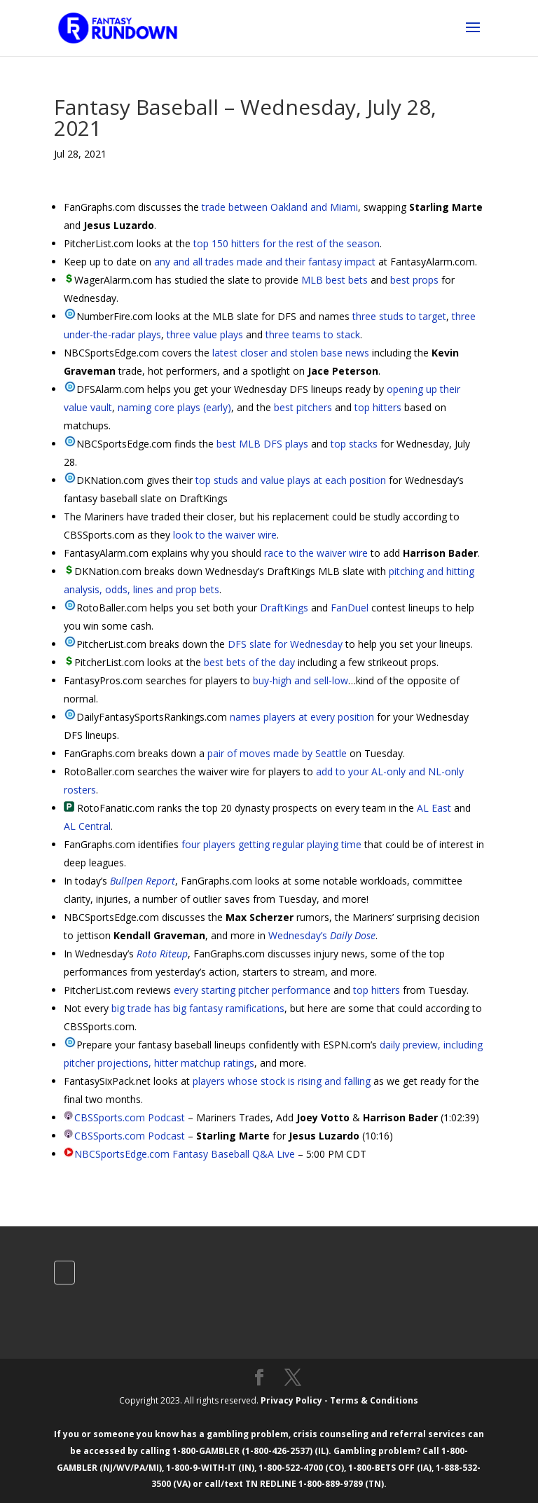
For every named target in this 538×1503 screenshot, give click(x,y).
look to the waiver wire (225, 534)
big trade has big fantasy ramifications (197, 1008)
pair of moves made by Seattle (277, 753)
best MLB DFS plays (262, 443)
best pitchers (303, 407)
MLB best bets (334, 279)
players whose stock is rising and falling (282, 1081)
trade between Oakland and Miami (280, 207)
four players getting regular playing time (271, 844)
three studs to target (399, 316)
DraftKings (284, 607)
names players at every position (302, 716)
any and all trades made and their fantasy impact (264, 261)
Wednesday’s (321, 935)
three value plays (205, 334)
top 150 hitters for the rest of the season (286, 243)
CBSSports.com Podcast (129, 1117)
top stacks (354, 443)
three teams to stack (312, 334)
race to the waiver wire (316, 553)
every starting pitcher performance (252, 990)
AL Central (87, 826)
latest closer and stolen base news (290, 352)
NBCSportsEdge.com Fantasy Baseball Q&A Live (184, 1154)
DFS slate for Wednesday (285, 644)
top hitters (377, 407)
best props (414, 279)
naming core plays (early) (174, 407)
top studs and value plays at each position (290, 480)
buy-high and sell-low (300, 680)
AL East (434, 808)
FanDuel (349, 607)
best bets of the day (249, 662)
